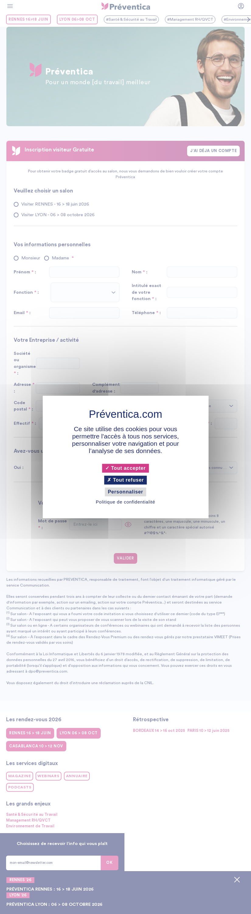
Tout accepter (125, 468)
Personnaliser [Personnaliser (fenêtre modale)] (125, 491)
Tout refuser (125, 480)
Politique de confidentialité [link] (125, 502)
